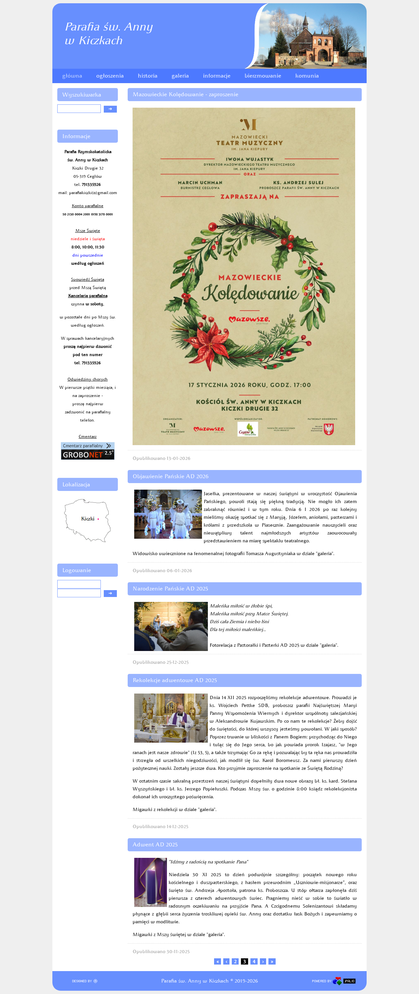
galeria (180, 75)
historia (147, 75)
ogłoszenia (110, 75)
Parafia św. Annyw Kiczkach (108, 33)
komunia (307, 75)
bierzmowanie (263, 75)
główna (72, 75)
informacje (216, 75)
